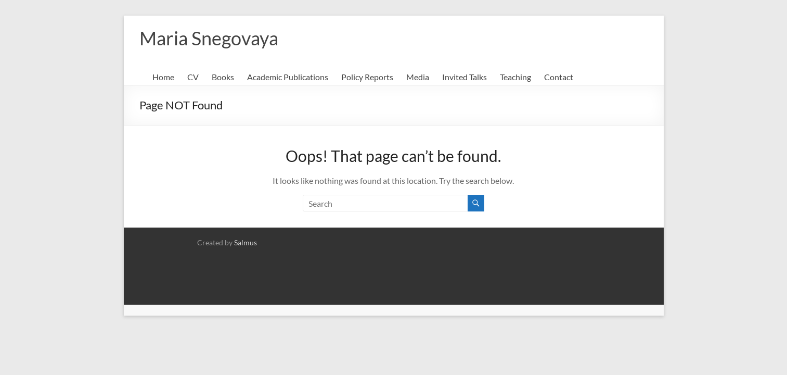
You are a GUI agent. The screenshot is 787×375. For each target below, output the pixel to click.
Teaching (515, 77)
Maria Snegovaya (208, 38)
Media (417, 77)
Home (163, 77)
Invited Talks (464, 77)
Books (223, 77)
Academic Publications (287, 77)
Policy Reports (367, 77)
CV (193, 77)
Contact (558, 77)
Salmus (245, 242)
